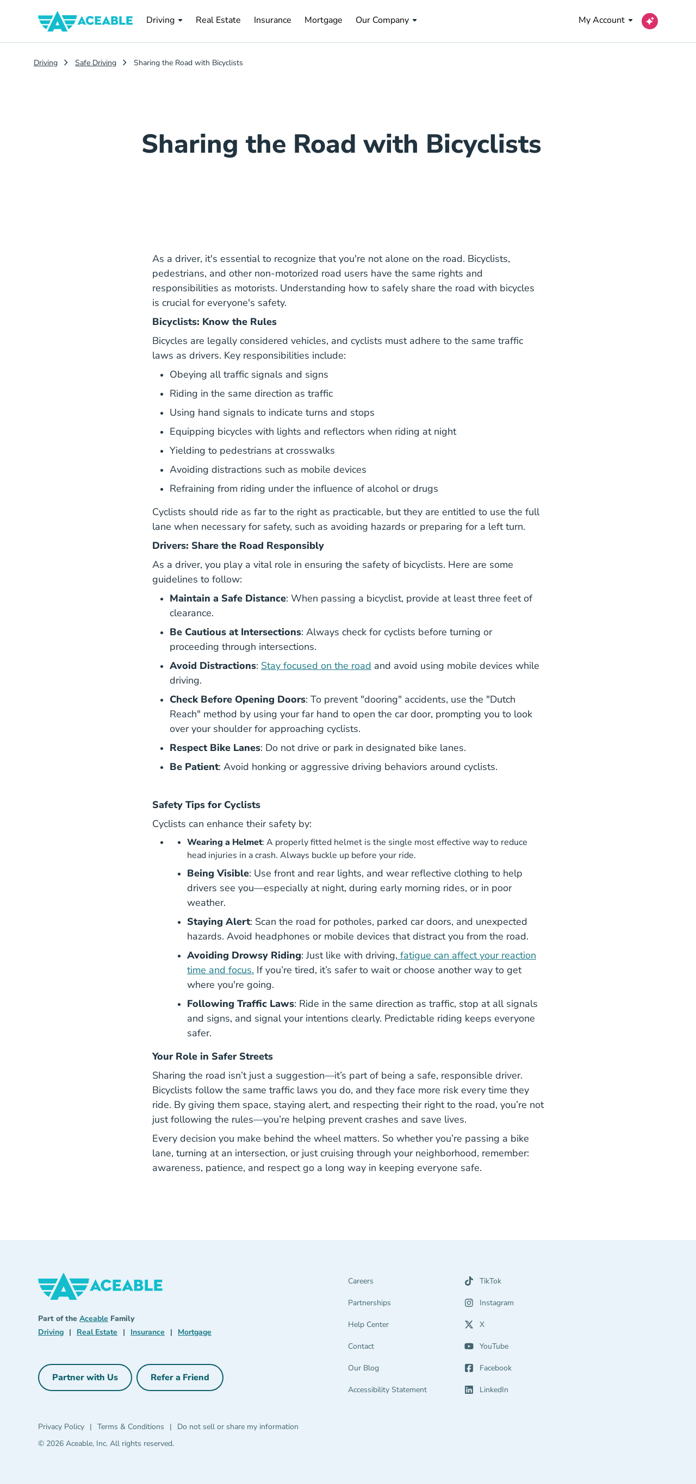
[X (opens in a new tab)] (474, 1327)
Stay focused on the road (316, 665)
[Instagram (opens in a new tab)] (489, 1305)
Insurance (272, 20)
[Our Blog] (399, 1370)
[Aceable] (85, 21)
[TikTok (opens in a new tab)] (482, 1283)
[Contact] (399, 1349)
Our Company (386, 20)
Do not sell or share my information (238, 1427)
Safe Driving (95, 63)
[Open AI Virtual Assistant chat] (650, 21)
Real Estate (218, 20)
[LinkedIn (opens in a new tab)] (486, 1392)
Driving (164, 20)
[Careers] (399, 1283)
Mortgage (323, 20)
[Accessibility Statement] (399, 1392)
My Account (606, 20)
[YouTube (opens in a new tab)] (486, 1349)
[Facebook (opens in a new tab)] (488, 1370)
